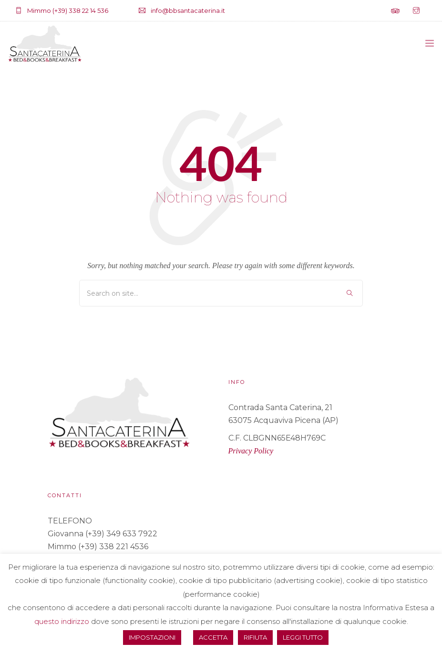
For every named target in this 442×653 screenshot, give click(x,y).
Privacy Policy (251, 451)
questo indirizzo (61, 621)
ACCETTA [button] (213, 637)
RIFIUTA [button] (255, 637)
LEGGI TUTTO (303, 637)
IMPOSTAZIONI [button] (152, 637)
